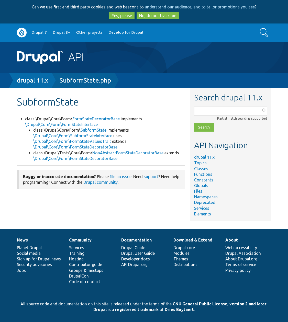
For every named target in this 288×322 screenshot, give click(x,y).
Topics (200, 162)
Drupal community (100, 182)
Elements (202, 214)
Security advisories (34, 264)
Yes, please (122, 15)
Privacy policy (238, 270)
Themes (180, 259)
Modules (181, 253)
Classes (201, 168)
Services (201, 208)
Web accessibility (241, 247)
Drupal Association (243, 253)
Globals (201, 185)
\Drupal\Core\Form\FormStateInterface (61, 124)
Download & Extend (192, 240)
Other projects (89, 32)
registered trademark (137, 309)
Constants (203, 180)
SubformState (93, 130)
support (151, 176)
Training (76, 253)
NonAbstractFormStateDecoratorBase (127, 153)
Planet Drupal (29, 247)
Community (80, 240)
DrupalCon (79, 276)
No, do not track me (157, 15)
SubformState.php (85, 80)
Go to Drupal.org (22, 32)
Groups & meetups (86, 270)
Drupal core (184, 247)
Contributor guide (85, 264)
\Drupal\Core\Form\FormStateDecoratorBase (75, 147)
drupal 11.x (32, 80)
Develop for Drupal (125, 32)
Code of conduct (84, 281)
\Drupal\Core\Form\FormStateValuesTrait (72, 141)
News (22, 240)
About (231, 240)
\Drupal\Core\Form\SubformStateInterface (72, 135)
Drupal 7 (39, 32)
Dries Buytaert (179, 309)
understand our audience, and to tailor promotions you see (200, 7)
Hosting (76, 259)
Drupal (100, 309)
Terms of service (240, 264)
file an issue (120, 176)
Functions (203, 174)
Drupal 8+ (61, 32)
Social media (29, 253)
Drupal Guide (133, 247)
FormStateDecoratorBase (96, 119)
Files (198, 191)
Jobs (21, 270)
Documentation (136, 240)
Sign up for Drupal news (39, 259)
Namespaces (206, 196)
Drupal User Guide (138, 253)
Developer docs (135, 259)
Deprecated (204, 202)
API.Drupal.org (134, 264)
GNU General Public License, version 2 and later (220, 304)
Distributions (185, 264)
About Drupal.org (241, 259)
